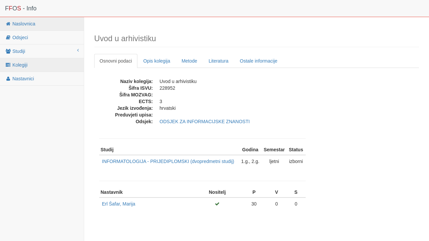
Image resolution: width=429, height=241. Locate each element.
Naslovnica (20, 23)
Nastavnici (19, 78)
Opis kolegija (156, 61)
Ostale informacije (259, 61)
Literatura (218, 61)
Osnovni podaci (116, 61)
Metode (189, 61)
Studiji (42, 51)
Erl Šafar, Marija (118, 204)
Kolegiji (16, 65)
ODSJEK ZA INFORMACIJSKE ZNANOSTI (205, 121)
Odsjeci (16, 37)
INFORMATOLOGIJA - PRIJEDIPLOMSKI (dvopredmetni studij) (168, 161)
